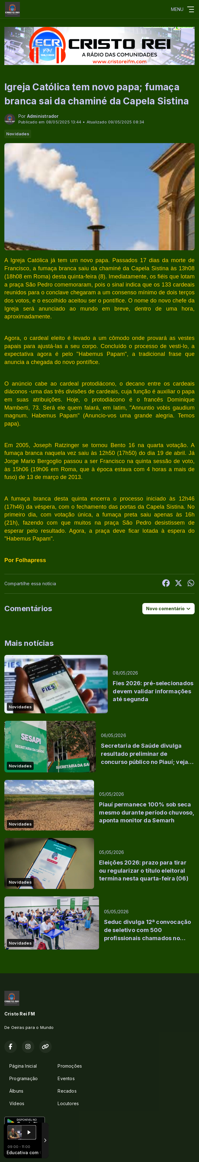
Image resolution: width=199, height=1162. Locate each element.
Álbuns (16, 1091)
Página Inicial (23, 1066)
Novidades (17, 133)
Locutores (68, 1103)
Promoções (70, 1066)
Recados (67, 1091)
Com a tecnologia (26, 1150)
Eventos (66, 1078)
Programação (23, 1078)
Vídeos (16, 1103)
